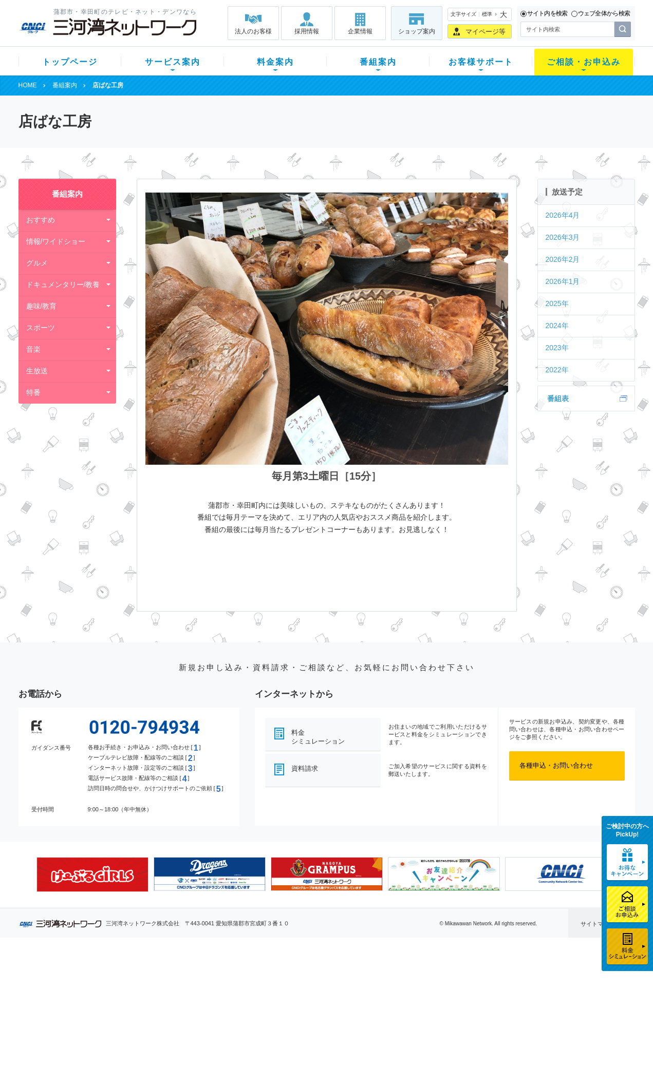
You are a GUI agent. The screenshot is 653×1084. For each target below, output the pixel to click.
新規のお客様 (80, 978)
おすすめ (40, 220)
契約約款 (149, 1058)
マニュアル (381, 992)
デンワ (146, 1005)
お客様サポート (481, 62)
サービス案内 (172, 62)
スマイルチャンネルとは (325, 978)
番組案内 (378, 62)
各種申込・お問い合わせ (556, 765)
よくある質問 (385, 978)
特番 (33, 392)
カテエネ (149, 1045)
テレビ (146, 978)
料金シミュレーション (318, 737)
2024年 (557, 325)
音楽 (33, 349)
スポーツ (40, 328)
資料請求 (304, 768)
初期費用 (225, 978)
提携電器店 (457, 992)
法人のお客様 (253, 31)
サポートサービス (391, 1005)
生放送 (37, 371)
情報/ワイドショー (56, 241)
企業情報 (360, 31)
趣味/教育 (41, 306)
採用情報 (306, 31)
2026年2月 (563, 259)
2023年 (557, 348)
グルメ (37, 263)
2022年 (557, 370)
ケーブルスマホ (159, 1018)
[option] (92, 874)
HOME (27, 85)
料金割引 (225, 1005)
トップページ (70, 62)
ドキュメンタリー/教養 (63, 284)
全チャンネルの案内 (318, 1014)
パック (222, 1018)
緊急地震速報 (156, 1032)
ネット (146, 992)
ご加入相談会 (461, 1005)
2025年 (557, 303)
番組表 (558, 398)
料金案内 (275, 62)
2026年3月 (563, 237)
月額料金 (225, 992)
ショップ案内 (416, 31)
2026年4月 (563, 215)
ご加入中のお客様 (86, 992)
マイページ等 (485, 31)
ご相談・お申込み (584, 62)
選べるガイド (80, 1005)
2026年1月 (563, 281)
